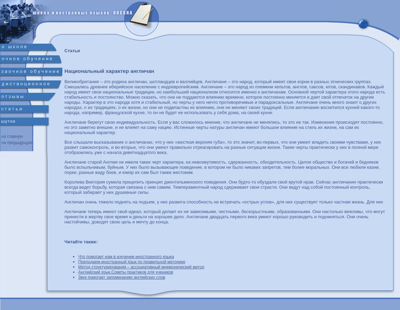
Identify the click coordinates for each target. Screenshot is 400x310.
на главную (12, 136)
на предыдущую (16, 142)
